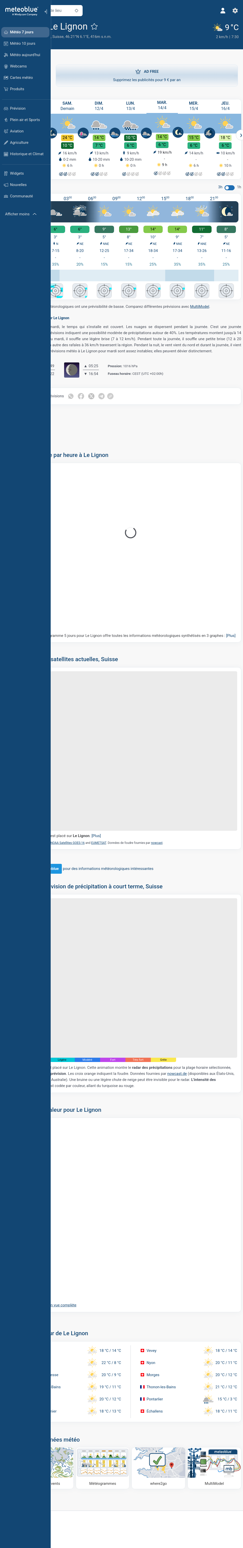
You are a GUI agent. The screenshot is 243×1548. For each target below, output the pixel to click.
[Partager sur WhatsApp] (106, 401)
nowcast (192, 823)
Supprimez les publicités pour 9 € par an (147, 74)
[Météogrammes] (124, 1423)
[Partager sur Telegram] (138, 401)
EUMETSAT (134, 823)
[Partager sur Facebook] (117, 401)
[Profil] (219, 10)
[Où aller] (170, 1423)
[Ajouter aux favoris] (130, 26)
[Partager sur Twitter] (127, 401)
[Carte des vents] (78, 1423)
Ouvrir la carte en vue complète (86, 1262)
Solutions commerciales (78, 1543)
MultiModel (65, 305)
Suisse (93, 36)
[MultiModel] (216, 1423)
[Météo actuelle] (223, 30)
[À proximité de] (112, 10)
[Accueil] (20, 11)
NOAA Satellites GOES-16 (103, 823)
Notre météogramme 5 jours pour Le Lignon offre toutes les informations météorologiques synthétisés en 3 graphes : (138, 643)
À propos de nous (124, 1543)
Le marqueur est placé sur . (100, 816)
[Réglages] (232, 10)
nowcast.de (76, 1031)
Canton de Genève (71, 36)
